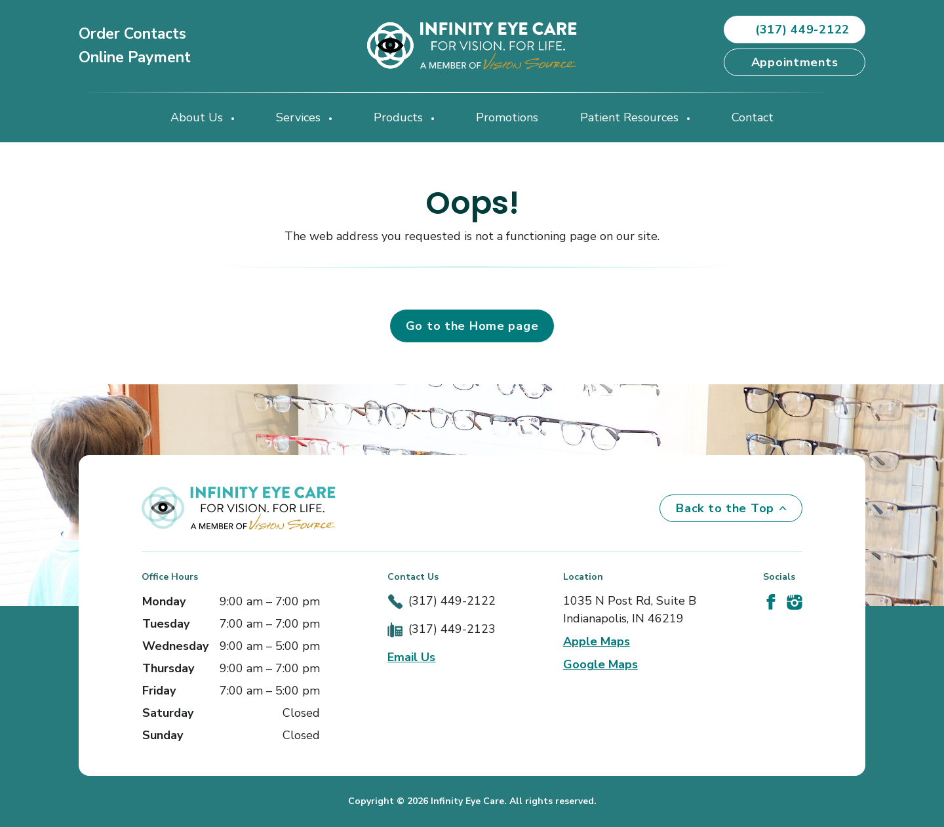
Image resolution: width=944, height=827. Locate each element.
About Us (198, 117)
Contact (753, 117)
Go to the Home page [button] (472, 326)
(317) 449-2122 (452, 601)
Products (400, 117)
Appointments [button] (794, 62)
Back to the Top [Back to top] (731, 508)
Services (300, 117)
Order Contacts (132, 34)
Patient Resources (631, 117)
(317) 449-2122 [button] (794, 29)
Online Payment (135, 57)
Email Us (411, 657)
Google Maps (600, 664)
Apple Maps (596, 641)
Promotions (507, 117)
